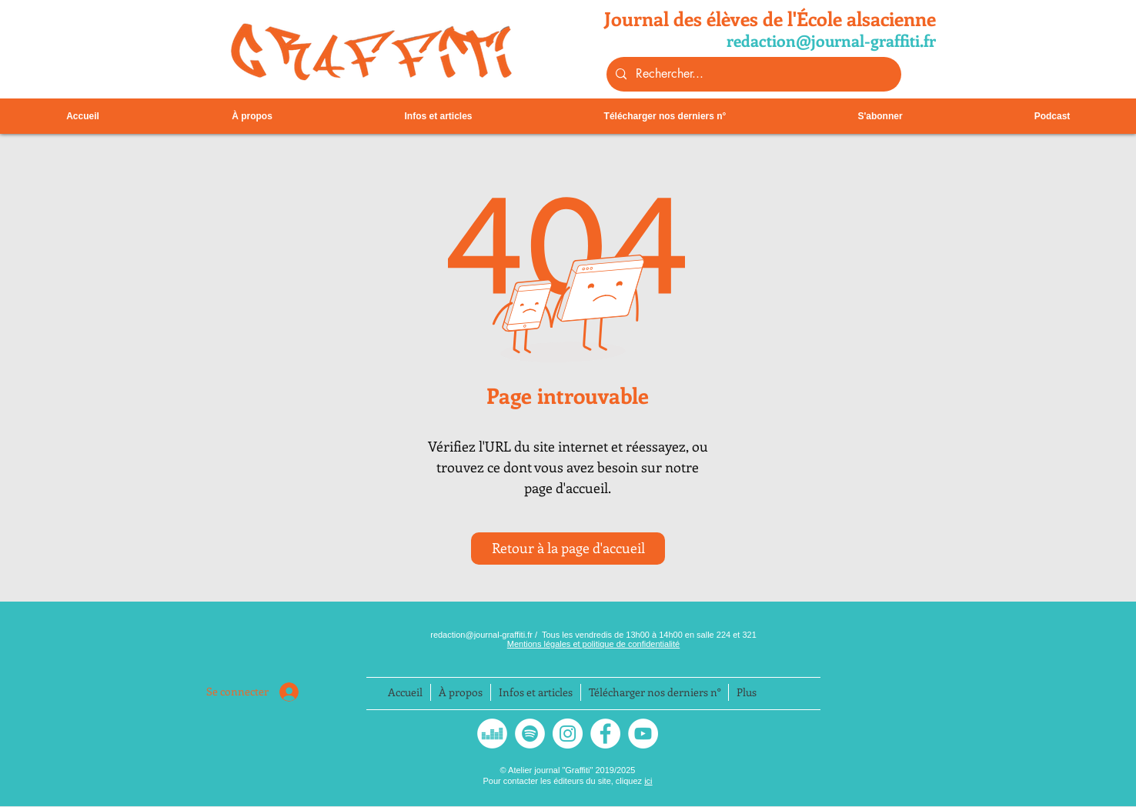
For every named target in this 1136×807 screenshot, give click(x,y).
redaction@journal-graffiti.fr (482, 634)
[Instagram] (568, 734)
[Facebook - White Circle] (605, 734)
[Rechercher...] (752, 74)
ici (648, 780)
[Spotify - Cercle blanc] (530, 734)
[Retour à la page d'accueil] (568, 548)
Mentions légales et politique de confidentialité (593, 644)
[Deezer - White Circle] (492, 734)
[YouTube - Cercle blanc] (643, 734)
